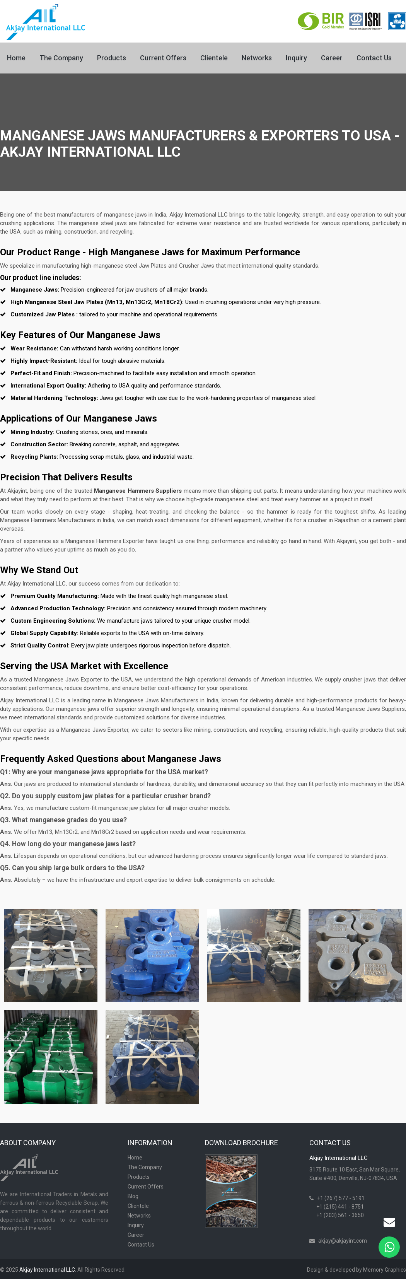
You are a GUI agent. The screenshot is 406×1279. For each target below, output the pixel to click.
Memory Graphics (384, 1270)
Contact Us (374, 58)
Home (16, 58)
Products (111, 58)
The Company (61, 58)
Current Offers (163, 58)
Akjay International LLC (47, 1270)
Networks (257, 58)
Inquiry (296, 58)
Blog (133, 1196)
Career (332, 58)
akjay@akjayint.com (342, 1241)
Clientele (214, 58)
